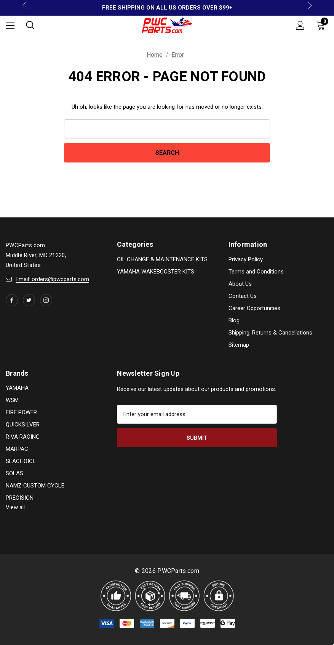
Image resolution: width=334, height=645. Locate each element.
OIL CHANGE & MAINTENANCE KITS (162, 259)
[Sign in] (300, 25)
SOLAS (14, 473)
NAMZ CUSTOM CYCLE (35, 485)
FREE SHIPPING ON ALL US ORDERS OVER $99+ (167, 7)
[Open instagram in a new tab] (46, 300)
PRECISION (20, 497)
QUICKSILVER (23, 424)
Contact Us (243, 296)
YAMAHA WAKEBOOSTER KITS (155, 271)
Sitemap (239, 344)
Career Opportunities (254, 308)
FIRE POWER (21, 412)
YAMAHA (17, 387)
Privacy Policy (246, 259)
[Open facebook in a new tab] (12, 300)
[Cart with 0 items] (322, 25)
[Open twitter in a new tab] (29, 300)
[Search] (30, 25)
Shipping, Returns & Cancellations (270, 332)
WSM (12, 400)
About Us (240, 283)
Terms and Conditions (256, 271)
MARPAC (17, 449)
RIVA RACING (23, 436)
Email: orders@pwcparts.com (52, 279)
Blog (234, 320)
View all (15, 507)
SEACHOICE (21, 461)
